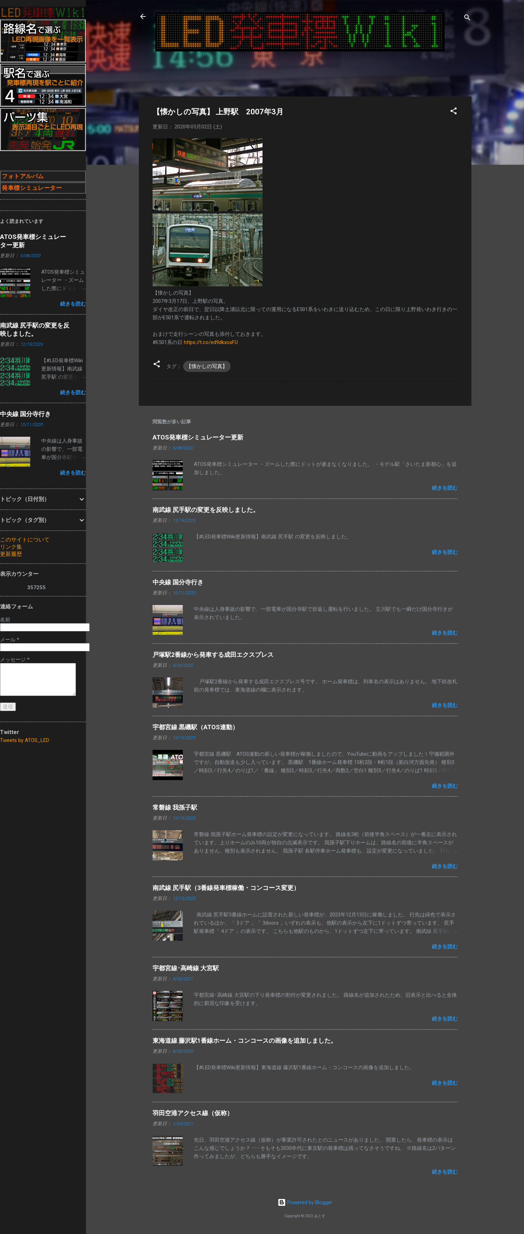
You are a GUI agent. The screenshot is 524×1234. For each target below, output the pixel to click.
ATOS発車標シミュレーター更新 (198, 437)
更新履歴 (11, 554)
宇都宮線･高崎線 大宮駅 (186, 968)
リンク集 (11, 547)
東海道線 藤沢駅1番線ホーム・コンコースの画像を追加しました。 (245, 1040)
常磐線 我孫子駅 (175, 807)
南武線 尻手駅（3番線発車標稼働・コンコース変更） (226, 887)
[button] (453, 112)
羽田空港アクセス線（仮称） (193, 1113)
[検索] (467, 18)
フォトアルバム (23, 176)
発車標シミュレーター (32, 188)
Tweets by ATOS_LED (24, 740)
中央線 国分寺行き (178, 582)
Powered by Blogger (305, 1202)
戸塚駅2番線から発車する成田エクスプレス (213, 654)
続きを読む (445, 488)
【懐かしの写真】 (206, 366)
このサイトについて (24, 539)
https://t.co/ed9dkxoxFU (211, 342)
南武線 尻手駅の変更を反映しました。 (206, 509)
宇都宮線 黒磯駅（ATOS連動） (195, 727)
